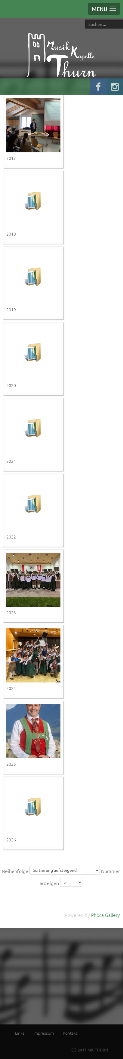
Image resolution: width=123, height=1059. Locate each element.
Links (19, 1033)
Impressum (43, 1033)
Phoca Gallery (105, 914)
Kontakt (70, 1033)
